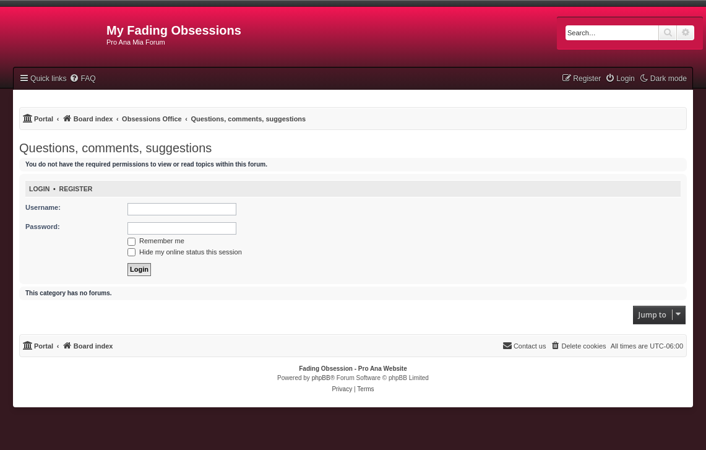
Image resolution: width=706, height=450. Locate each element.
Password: (42, 226)
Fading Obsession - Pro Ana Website (353, 368)
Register (76, 189)
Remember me (155, 240)
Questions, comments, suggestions (115, 148)
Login (39, 189)
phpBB (321, 377)
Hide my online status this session (184, 252)
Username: (43, 207)
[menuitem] (82, 78)
